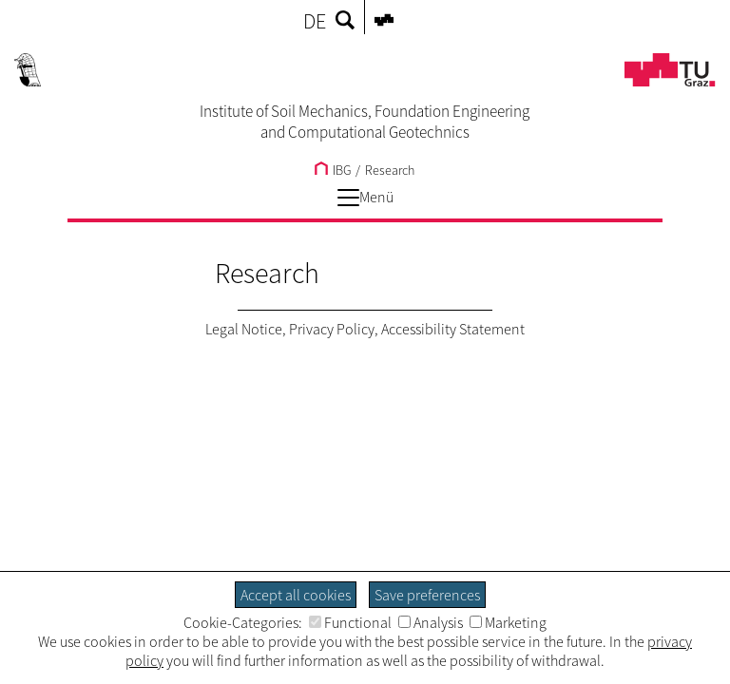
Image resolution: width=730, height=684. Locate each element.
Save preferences (427, 594)
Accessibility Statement (453, 328)
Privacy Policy (332, 328)
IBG (333, 170)
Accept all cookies (295, 594)
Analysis (430, 622)
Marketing (508, 622)
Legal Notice (243, 328)
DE (314, 21)
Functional (350, 622)
